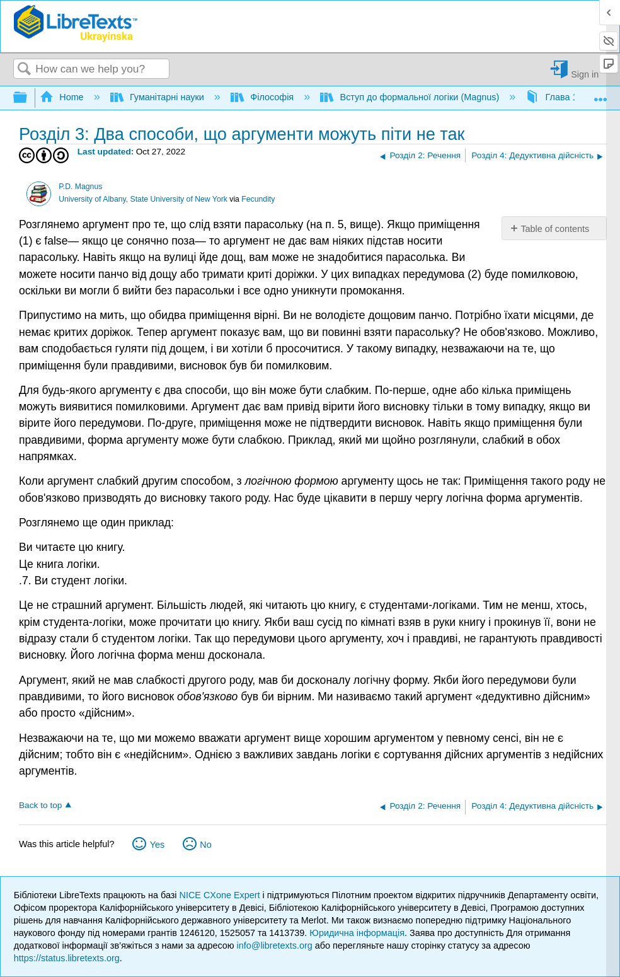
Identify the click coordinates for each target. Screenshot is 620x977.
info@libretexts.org (275, 945)
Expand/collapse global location (600, 94)
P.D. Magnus (80, 186)
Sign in (585, 74)
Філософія (263, 97)
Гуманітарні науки (158, 97)
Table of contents (554, 229)
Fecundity (258, 199)
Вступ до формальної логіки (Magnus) (411, 97)
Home (63, 97)
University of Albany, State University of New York (143, 199)
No (205, 845)
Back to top (40, 805)
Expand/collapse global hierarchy (28, 98)
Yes (157, 845)
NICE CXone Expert (221, 895)
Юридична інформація (357, 933)
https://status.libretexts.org (67, 958)
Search (24, 69)
